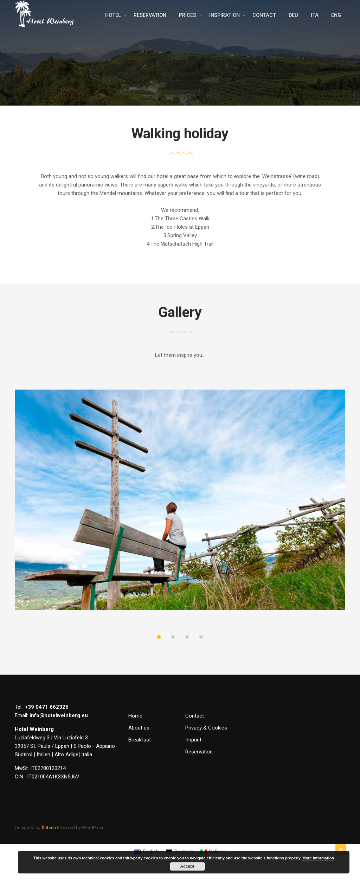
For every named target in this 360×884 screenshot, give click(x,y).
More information (318, 858)
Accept (187, 866)
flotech (48, 841)
